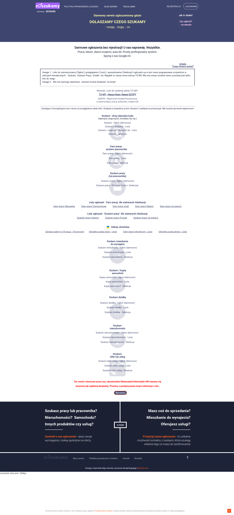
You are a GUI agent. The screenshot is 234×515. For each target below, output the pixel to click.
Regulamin (129, 6)
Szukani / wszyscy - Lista (117, 126)
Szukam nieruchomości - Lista (117, 337)
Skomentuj (120, 393)
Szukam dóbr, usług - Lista (117, 365)
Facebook (187, 457)
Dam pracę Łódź (121, 206)
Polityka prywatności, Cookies (81, 6)
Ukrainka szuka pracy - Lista (103, 231)
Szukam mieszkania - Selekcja (117, 257)
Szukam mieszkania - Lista (117, 252)
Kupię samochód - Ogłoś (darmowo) (117, 277)
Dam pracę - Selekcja (117, 163)
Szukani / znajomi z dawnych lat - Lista (117, 130)
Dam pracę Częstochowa (93, 206)
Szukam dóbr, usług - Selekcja (117, 370)
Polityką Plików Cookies (104, 511)
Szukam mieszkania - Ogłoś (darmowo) (117, 247)
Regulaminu (142, 468)
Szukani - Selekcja (117, 134)
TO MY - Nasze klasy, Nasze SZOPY (117, 94)
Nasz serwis (110, 6)
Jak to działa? (186, 15)
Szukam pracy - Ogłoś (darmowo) (117, 181)
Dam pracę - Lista (117, 158)
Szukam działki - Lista (117, 307)
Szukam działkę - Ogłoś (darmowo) (117, 303)
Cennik (126, 458)
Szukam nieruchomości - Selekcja (117, 342)
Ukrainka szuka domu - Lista (173, 231)
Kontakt (138, 458)
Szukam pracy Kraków (88, 217)
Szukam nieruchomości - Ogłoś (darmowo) (117, 332)
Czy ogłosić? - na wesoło (185, 23)
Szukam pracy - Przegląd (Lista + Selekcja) (117, 185)
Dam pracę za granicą (170, 206)
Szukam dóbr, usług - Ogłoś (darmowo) (117, 361)
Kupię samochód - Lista (117, 281)
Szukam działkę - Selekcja (117, 312)
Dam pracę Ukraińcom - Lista (137, 231)
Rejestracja (174, 6)
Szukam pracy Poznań (116, 217)
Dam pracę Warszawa (64, 206)
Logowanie (191, 6)
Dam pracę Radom (144, 206)
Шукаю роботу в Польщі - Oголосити (65, 231)
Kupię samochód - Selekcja (117, 286)
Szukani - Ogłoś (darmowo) (117, 122)
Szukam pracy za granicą (145, 217)
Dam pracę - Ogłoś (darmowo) (117, 153)
